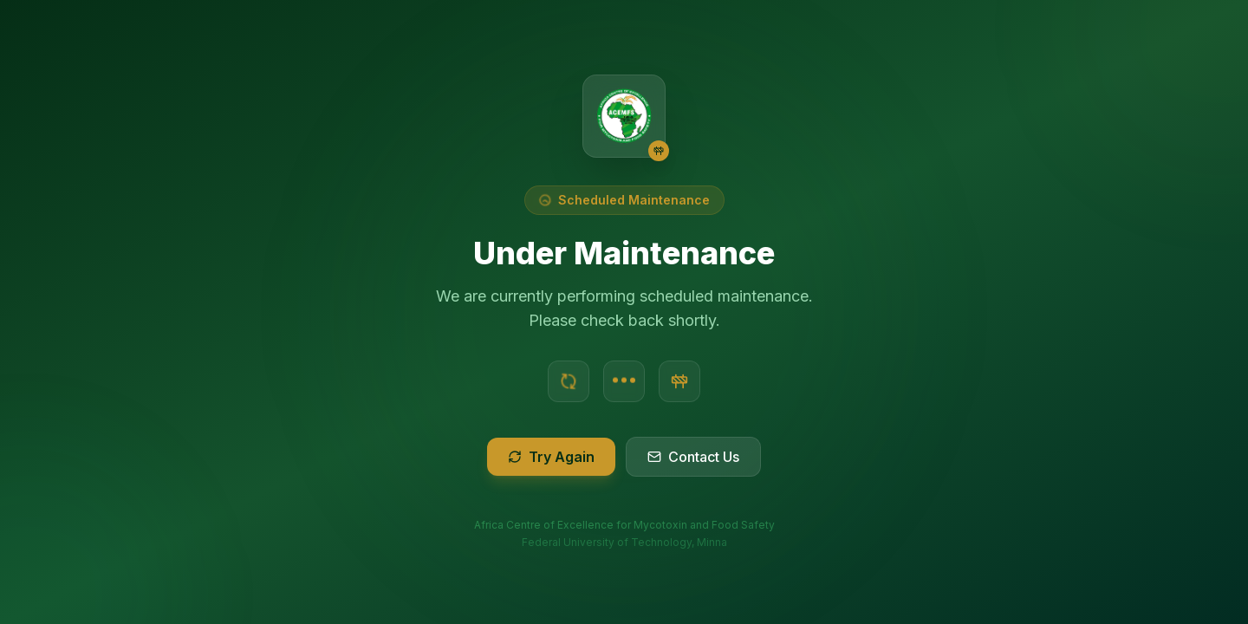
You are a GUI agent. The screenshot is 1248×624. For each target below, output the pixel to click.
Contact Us (693, 456)
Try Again (551, 456)
